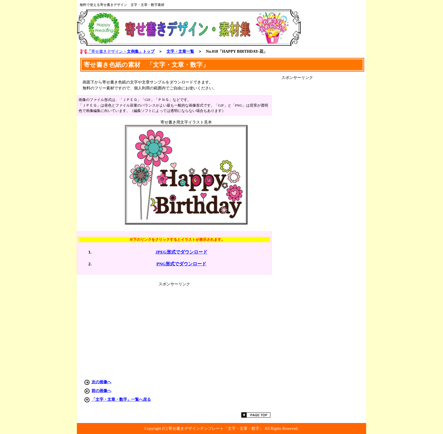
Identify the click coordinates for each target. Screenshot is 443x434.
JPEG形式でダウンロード (181, 252)
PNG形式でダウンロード (182, 263)
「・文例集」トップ (117, 51)
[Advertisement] (323, 165)
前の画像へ (101, 390)
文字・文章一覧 (180, 51)
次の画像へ (101, 382)
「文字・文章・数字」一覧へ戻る (121, 399)
